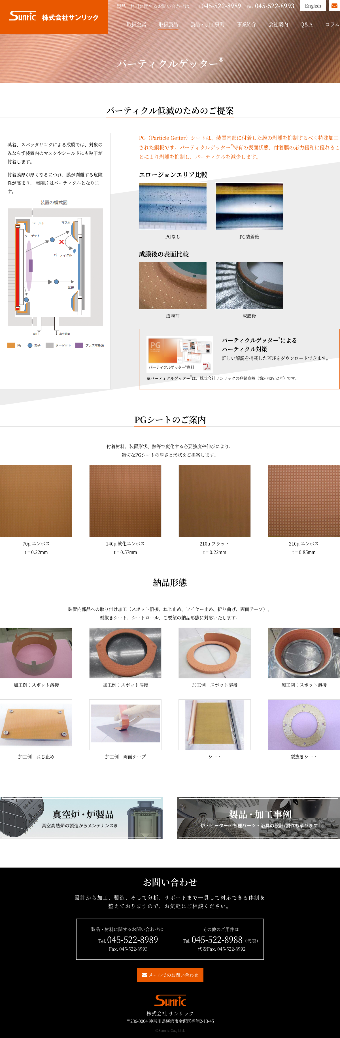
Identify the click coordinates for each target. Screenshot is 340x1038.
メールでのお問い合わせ (173, 975)
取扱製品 (168, 24)
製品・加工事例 (207, 24)
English (313, 5)
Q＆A (306, 24)
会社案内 (278, 24)
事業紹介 (246, 24)
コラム (332, 24)
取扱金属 (136, 24)
